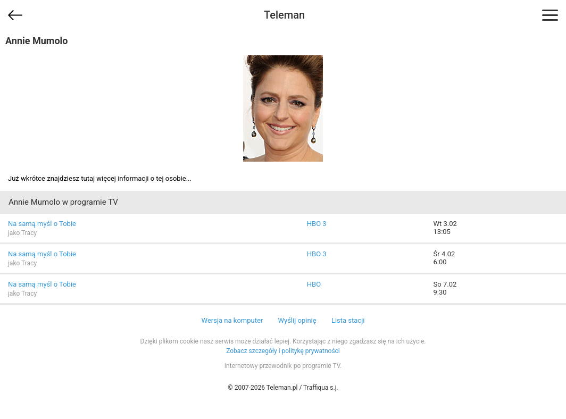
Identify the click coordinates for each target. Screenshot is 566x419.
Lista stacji (348, 320)
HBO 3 (317, 224)
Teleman (284, 15)
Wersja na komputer (232, 320)
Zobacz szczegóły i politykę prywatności (283, 351)
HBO (314, 284)
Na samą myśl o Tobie (42, 224)
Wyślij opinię (297, 320)
